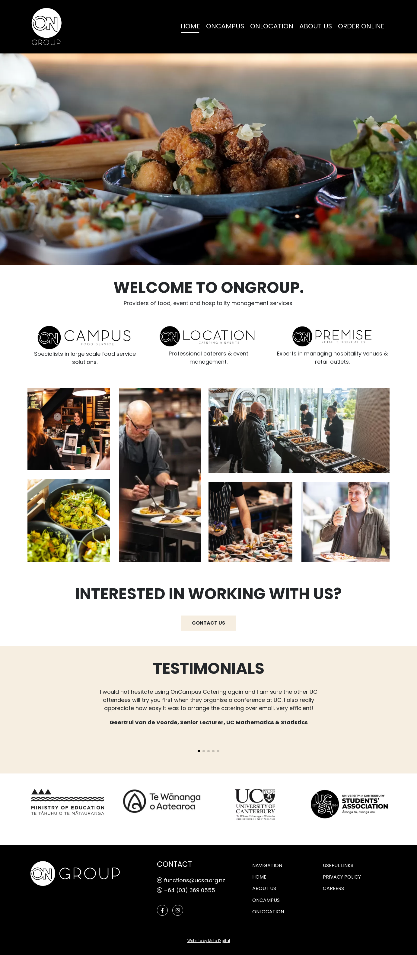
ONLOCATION (271, 26)
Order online (361, 26)
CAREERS (333, 888)
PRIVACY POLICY (342, 877)
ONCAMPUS (225, 26)
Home (190, 26)
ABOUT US (315, 26)
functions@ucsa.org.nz (191, 881)
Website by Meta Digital (208, 941)
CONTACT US (208, 623)
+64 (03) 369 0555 (186, 891)
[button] (199, 751)
